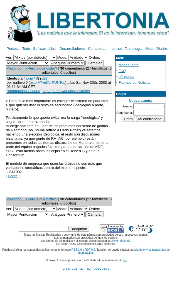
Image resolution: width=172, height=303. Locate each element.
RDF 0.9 (90, 249)
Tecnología (133, 48)
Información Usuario (24, 91)
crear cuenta (129, 65)
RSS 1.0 (77, 249)
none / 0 (31, 78)
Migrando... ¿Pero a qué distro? (31, 68)
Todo (26, 48)
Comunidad (97, 48)
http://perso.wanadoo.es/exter (66, 91)
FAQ (122, 71)
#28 (44, 78)
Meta (149, 48)
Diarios (162, 48)
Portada (13, 48)
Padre (13, 176)
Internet (116, 48)
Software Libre (44, 48)
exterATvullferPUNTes (47, 82)
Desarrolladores (72, 48)
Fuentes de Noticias (135, 82)
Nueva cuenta (141, 100)
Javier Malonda (120, 240)
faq (88, 268)
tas (125, 260)
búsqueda (126, 77)
